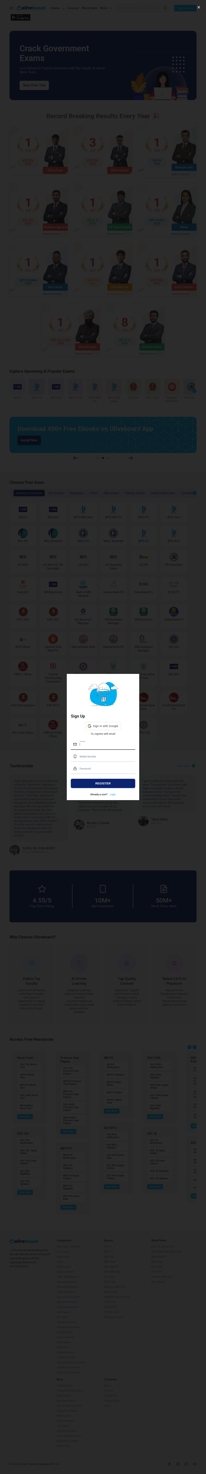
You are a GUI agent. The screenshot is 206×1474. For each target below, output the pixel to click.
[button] (103, 726)
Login (113, 794)
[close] (199, 7)
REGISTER (103, 783)
